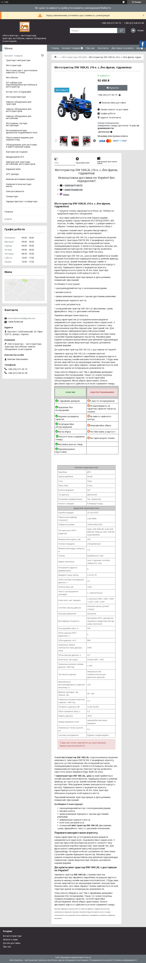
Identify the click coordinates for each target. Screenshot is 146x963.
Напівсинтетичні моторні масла (18, 185)
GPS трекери (12, 174)
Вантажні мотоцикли (16, 152)
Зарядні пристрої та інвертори (21, 201)
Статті (8, 218)
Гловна (55, 48)
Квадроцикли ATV (15, 157)
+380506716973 (73, 185)
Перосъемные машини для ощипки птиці (19, 139)
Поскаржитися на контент (101, 960)
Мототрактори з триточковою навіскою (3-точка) (21, 71)
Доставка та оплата (122, 48)
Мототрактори (13, 65)
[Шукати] (121, 30)
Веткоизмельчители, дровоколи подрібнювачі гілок (21, 131)
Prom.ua (87, 957)
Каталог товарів (71, 48)
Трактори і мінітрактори (18, 60)
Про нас (90, 48)
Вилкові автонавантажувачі (20, 179)
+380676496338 (73, 190)
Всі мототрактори (12, 935)
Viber (66, 194)
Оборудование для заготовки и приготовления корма (21, 146)
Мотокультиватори (16, 97)
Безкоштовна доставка (114, 102)
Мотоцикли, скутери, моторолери (17, 124)
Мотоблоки (12, 78)
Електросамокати (15, 191)
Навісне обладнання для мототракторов (18, 110)
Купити (114, 87)
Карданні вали (13, 169)
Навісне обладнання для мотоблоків (18, 117)
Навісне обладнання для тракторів (18, 103)
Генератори (12, 196)
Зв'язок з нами (10, 939)
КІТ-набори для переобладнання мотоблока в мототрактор (21, 85)
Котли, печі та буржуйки (18, 92)
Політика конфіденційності (125, 960)
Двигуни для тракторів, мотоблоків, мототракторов (20, 163)
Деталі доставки (11, 943)
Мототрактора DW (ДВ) (74, 57)
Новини (8, 211)
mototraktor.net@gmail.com (21, 318)
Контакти (103, 48)
